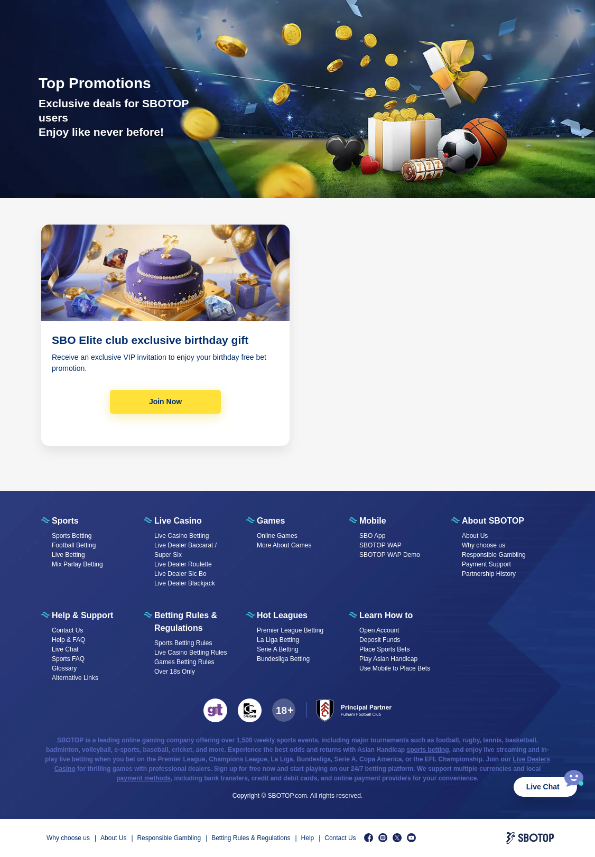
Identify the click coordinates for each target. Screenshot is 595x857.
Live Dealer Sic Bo (180, 573)
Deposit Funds (379, 640)
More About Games (284, 545)
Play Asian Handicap (388, 659)
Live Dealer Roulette (183, 564)
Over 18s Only (174, 671)
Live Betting (68, 554)
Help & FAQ (68, 640)
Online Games (277, 535)
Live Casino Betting (181, 535)
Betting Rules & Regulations (250, 838)
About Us (475, 535)
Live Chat (543, 787)
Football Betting (74, 545)
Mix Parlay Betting (77, 564)
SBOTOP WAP (380, 545)
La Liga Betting (278, 640)
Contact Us (67, 630)
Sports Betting (71, 535)
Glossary (64, 668)
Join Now (165, 401)
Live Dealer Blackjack (184, 583)
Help (307, 838)
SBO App (372, 535)
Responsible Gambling (494, 554)
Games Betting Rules (184, 662)
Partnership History (489, 573)
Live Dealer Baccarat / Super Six (185, 550)
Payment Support (486, 564)
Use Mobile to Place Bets (394, 668)
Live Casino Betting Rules (190, 652)
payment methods (143, 778)
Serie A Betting (278, 649)
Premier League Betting (290, 630)
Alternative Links (75, 678)
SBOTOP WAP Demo (389, 554)
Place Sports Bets (384, 649)
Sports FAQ (68, 659)
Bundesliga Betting (283, 659)
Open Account (379, 630)
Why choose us (483, 545)
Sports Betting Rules (183, 643)
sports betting (428, 749)
